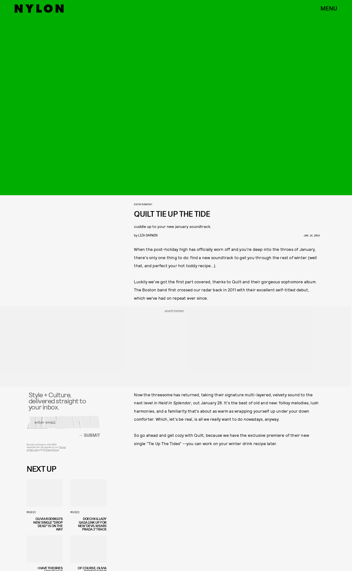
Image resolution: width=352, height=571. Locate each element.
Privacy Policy (51, 451)
